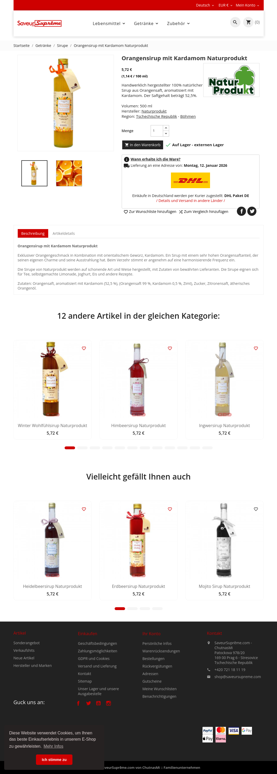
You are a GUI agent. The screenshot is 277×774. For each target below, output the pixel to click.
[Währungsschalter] (226, 5)
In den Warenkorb (143, 144)
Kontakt (84, 709)
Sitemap (85, 716)
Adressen (150, 710)
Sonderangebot (27, 663)
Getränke (146, 23)
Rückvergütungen (157, 703)
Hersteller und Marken (33, 686)
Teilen (241, 211)
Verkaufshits (24, 671)
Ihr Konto (152, 671)
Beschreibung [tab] (33, 233)
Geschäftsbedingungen (97, 679)
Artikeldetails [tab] (64, 233)
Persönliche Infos (157, 680)
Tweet (251, 211)
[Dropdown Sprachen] (205, 5)
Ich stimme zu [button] (54, 760)
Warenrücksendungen (161, 688)
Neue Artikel (24, 678)
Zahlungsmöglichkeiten (97, 686)
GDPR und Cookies (94, 694)
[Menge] (157, 131)
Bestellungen (154, 695)
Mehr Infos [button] (53, 746)
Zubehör (178, 23)
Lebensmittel (109, 23)
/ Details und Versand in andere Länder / (190, 200)
